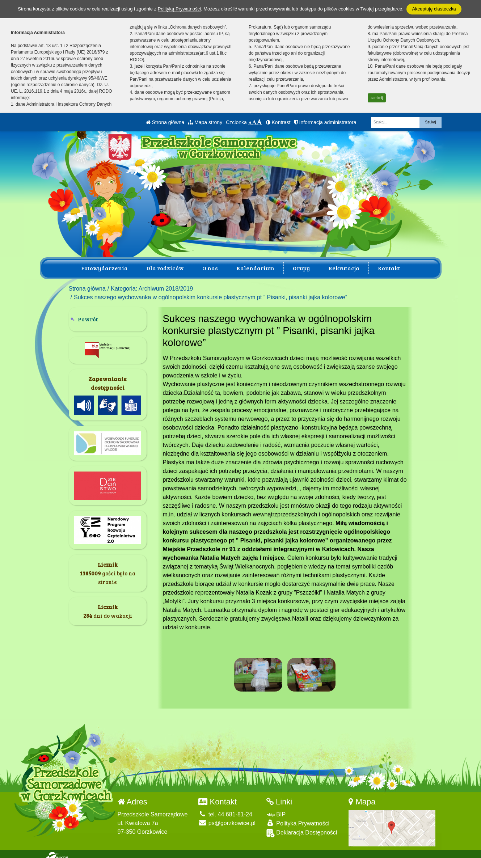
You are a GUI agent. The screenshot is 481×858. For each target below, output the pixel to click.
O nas (210, 268)
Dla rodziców (165, 268)
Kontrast (278, 122)
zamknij (377, 98)
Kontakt (389, 268)
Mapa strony (205, 122)
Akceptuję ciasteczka (434, 9)
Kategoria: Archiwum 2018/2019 (152, 289)
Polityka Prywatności (297, 820)
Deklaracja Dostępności (301, 830)
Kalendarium (255, 268)
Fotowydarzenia (104, 268)
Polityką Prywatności (179, 9)
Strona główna (165, 122)
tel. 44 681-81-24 (225, 811)
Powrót (88, 319)
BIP (276, 811)
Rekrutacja (343, 268)
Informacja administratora (325, 122)
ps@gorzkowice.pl (227, 820)
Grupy (301, 268)
